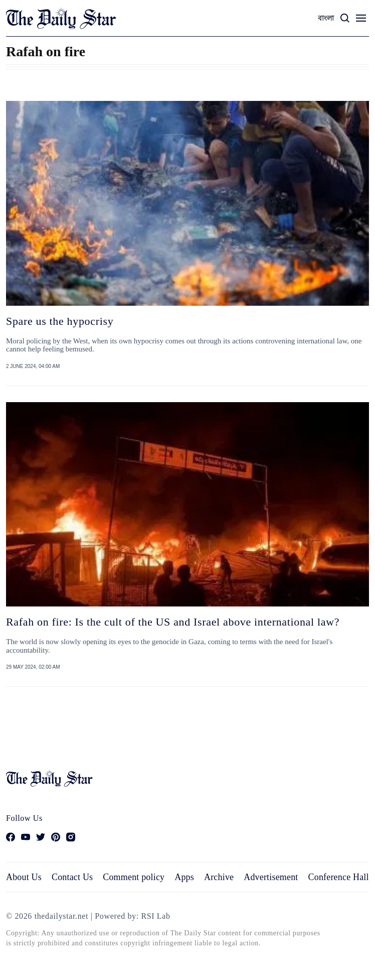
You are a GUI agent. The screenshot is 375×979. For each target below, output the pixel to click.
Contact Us (72, 877)
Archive (219, 877)
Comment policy (133, 877)
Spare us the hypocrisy (59, 321)
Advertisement (271, 877)
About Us (24, 877)
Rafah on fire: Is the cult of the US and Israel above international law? (172, 622)
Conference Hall (338, 877)
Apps (184, 877)
